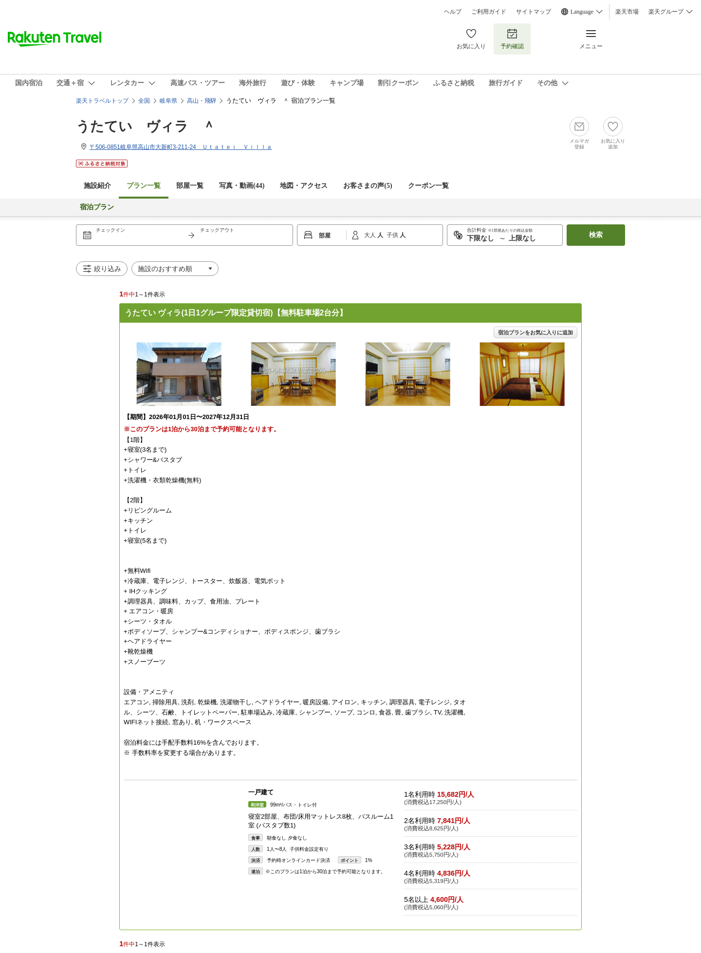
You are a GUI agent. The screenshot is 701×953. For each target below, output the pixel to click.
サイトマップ (533, 11)
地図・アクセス (304, 185)
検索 (596, 234)
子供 (393, 235)
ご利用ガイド (488, 11)
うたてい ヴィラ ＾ (146, 126)
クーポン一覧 (428, 185)
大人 (370, 235)
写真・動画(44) (241, 185)
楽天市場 (627, 11)
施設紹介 (97, 185)
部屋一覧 (189, 185)
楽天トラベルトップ (102, 100)
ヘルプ (452, 11)
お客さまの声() (367, 185)
